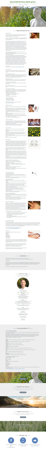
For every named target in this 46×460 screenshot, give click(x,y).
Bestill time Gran (23, 417)
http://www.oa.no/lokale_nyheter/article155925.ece (14, 227)
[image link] (11, 440)
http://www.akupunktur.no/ (12, 368)
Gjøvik (22, 319)
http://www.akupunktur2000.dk (15, 228)
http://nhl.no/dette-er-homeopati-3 (10, 102)
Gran (24, 319)
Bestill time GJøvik (23, 392)
